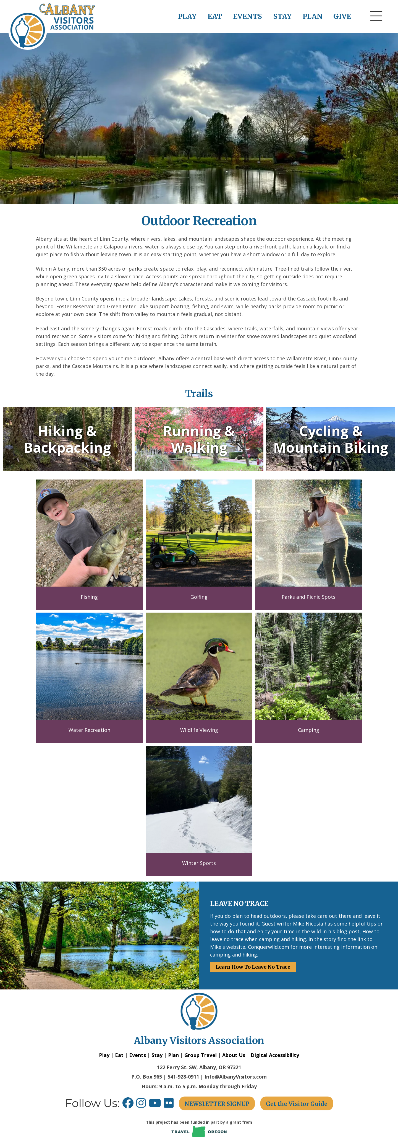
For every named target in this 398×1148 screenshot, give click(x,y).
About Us (233, 1055)
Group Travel (200, 1055)
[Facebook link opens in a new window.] (128, 1105)
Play (104, 1055)
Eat (119, 1055)
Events (137, 1055)
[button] (376, 26)
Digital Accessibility (275, 1055)
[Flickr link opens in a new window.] (171, 1105)
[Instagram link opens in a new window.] (142, 1105)
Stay (157, 1055)
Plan (173, 1055)
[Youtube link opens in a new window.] (156, 1105)
